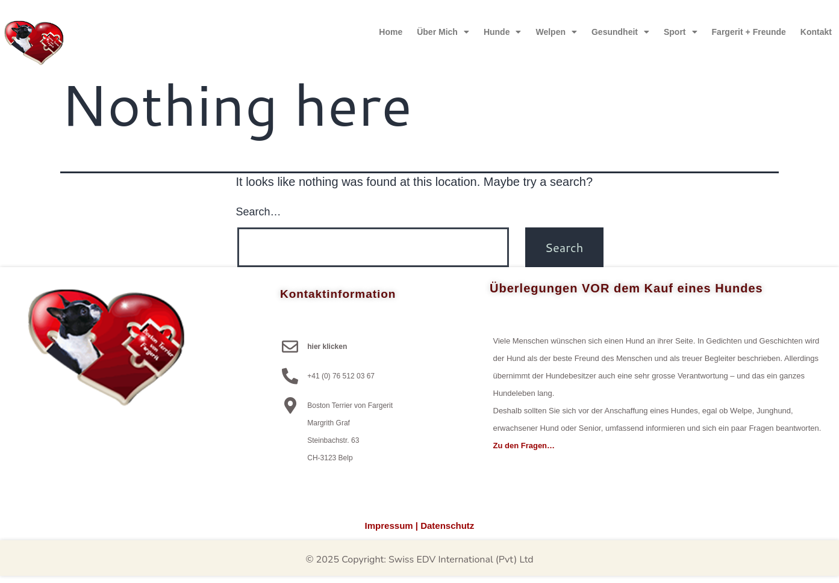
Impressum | (391, 525)
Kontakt (816, 32)
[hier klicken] (290, 346)
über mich (443, 32)
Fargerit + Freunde (749, 32)
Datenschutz (447, 525)
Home (390, 32)
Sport (680, 32)
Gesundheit (620, 32)
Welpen (556, 32)
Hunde (503, 32)
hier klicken (327, 346)
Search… (258, 212)
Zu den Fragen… (524, 445)
